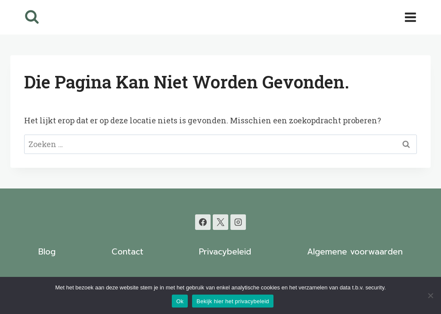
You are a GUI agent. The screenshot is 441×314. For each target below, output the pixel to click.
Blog (47, 251)
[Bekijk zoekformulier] (32, 17)
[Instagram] (238, 222)
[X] (220, 222)
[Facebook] (203, 222)
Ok (179, 301)
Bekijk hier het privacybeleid (232, 301)
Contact (127, 251)
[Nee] (430, 295)
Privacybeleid (225, 251)
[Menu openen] (410, 17)
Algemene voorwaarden (355, 251)
